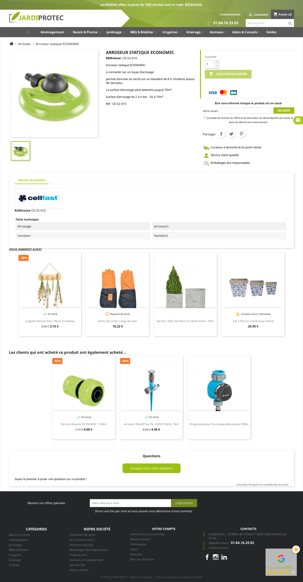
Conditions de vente (82, 535)
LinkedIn (224, 557)
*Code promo (78, 555)
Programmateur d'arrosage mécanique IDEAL (219, 424)
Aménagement (18, 540)
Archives (14, 565)
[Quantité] (209, 64)
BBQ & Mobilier (19, 550)
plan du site (77, 565)
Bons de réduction (142, 559)
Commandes (138, 544)
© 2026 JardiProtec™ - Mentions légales (126, 577)
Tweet (231, 134)
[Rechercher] (270, 23)
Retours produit (140, 539)
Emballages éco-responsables (89, 550)
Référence (23, 210)
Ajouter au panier (228, 74)
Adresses (136, 554)
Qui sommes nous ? (82, 540)
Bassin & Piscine (19, 535)
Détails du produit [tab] (32, 180)
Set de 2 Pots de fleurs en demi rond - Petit (185, 321)
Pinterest (241, 134)
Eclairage (15, 560)
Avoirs (134, 549)
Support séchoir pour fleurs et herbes (50, 321)
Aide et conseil (79, 570)
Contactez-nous (219, 548)
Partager (221, 134)
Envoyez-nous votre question (151, 468)
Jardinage (15, 545)
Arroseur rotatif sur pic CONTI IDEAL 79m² (151, 424)
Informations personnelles (147, 534)
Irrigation (15, 555)
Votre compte (163, 529)
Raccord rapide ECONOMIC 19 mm (83, 424)
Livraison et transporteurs (86, 560)
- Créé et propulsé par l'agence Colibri (178, 577)
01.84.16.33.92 (223, 23)
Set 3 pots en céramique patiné (253, 321)
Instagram (216, 557)
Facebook (207, 557)
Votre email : (211, 111)
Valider (283, 110)
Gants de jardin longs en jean (117, 321)
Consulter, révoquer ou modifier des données (262, 484)
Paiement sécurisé (81, 545)
